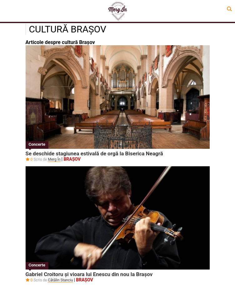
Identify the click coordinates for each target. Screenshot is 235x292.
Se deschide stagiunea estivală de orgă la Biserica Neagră (94, 153)
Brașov (72, 159)
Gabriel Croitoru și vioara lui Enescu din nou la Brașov (89, 274)
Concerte (37, 144)
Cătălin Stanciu (60, 280)
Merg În (54, 159)
